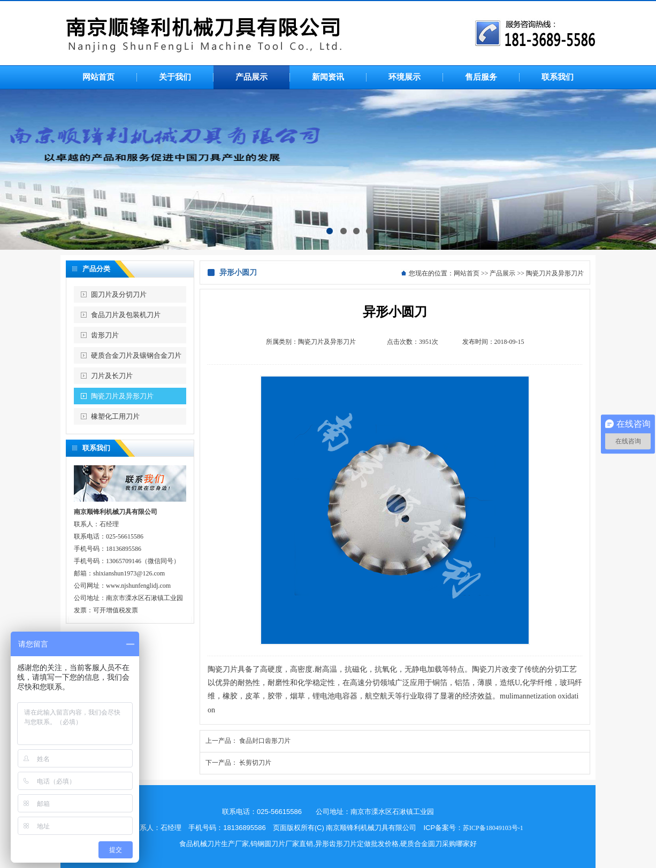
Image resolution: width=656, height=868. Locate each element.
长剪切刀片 (255, 762)
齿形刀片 (105, 335)
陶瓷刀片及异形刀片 (122, 396)
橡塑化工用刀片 (115, 416)
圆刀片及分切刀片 (119, 294)
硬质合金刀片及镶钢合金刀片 (136, 355)
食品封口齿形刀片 (265, 740)
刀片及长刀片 (112, 376)
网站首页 (466, 273)
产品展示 (502, 273)
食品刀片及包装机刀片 (126, 315)
